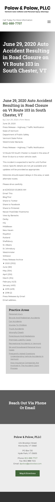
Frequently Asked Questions (22, 354)
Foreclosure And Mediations (22, 336)
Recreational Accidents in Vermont (25, 343)
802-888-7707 (12, 23)
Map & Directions (28, 473)
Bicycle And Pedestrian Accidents (24, 318)
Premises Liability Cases (20, 340)
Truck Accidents (16, 329)
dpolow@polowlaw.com (31, 464)
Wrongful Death (16, 332)
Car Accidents (15, 321)
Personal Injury (16, 314)
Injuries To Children (18, 325)
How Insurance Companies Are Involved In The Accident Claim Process (24, 366)
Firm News (25, 120)
